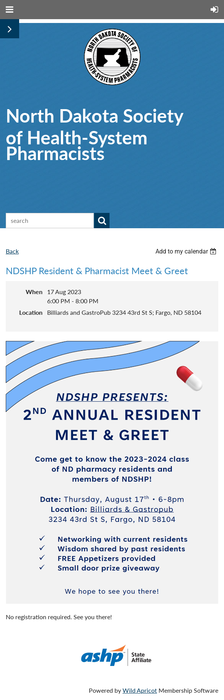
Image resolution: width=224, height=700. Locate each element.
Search (102, 220)
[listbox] (186, 251)
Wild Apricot (140, 690)
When (34, 291)
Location (31, 312)
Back (12, 251)
